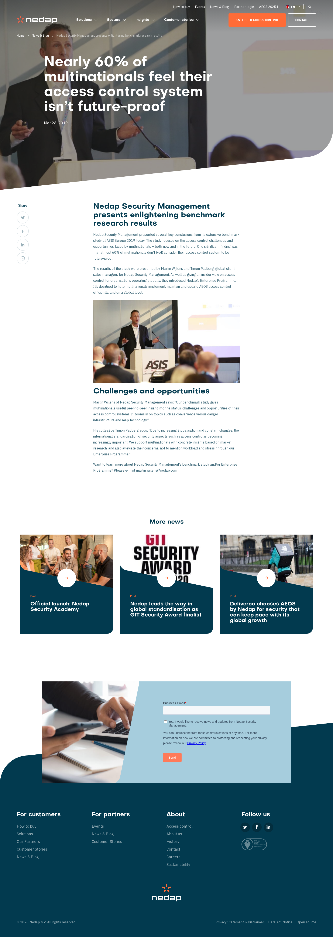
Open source (306, 922)
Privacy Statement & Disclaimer (240, 922)
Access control (179, 826)
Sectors (117, 20)
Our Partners (28, 841)
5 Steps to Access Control (257, 20)
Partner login (244, 7)
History (172, 841)
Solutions (87, 20)
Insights (145, 20)
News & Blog (219, 7)
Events (200, 7)
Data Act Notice (280, 922)
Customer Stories (32, 849)
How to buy (181, 7)
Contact (302, 20)
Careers (173, 856)
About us (174, 833)
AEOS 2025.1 (268, 7)
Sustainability (178, 864)
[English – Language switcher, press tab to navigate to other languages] (293, 6)
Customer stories (182, 20)
